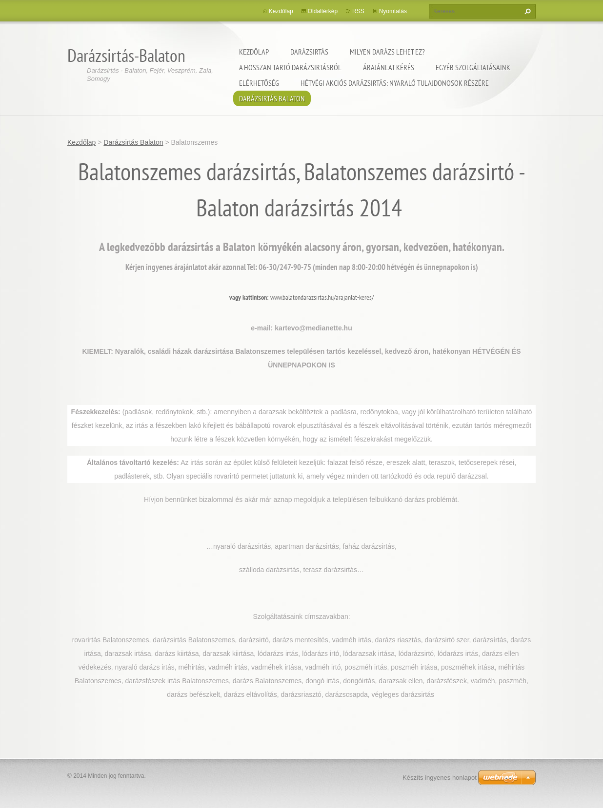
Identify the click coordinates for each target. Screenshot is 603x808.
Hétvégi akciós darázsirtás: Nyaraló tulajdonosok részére (395, 83)
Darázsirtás (309, 52)
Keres (526, 11)
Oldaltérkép (323, 11)
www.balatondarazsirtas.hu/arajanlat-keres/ (322, 297)
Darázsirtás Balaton (272, 98)
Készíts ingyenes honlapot (439, 777)
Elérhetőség (259, 83)
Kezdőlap (254, 52)
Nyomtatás (393, 11)
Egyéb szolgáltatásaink (473, 67)
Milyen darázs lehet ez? (387, 52)
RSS (358, 11)
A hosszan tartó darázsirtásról (290, 67)
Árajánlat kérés (388, 67)
